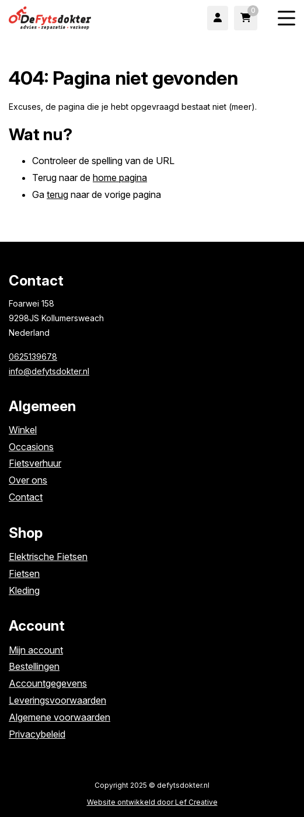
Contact (26, 497)
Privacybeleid (37, 734)
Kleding (24, 590)
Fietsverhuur (35, 463)
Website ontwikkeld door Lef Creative (152, 802)
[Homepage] (67, 17)
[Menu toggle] (286, 18)
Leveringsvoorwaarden (57, 700)
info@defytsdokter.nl (49, 371)
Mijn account (36, 650)
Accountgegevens (48, 683)
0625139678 (33, 356)
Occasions (31, 447)
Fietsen (24, 573)
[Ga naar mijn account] (217, 18)
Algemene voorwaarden (59, 717)
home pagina (120, 177)
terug (57, 194)
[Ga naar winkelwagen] (245, 18)
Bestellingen (34, 666)
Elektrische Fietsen (48, 556)
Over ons (28, 480)
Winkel (23, 430)
